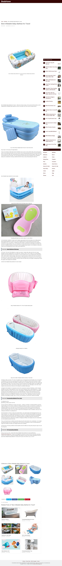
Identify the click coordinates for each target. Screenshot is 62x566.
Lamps (44, 170)
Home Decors (54, 163)
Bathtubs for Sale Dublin (6, 535)
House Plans (45, 168)
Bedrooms (45, 154)
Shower (44, 175)
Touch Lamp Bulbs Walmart (51, 131)
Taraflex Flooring (49, 101)
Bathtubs (3, 520)
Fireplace (54, 159)
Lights (53, 170)
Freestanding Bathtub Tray (27, 551)
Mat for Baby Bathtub (26, 535)
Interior (53, 168)
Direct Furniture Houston (50, 127)
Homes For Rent (46, 166)
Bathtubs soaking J (5, 519)
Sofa (53, 175)
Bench (53, 154)
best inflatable (5, 502)
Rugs (53, 173)
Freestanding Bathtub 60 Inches (28, 519)
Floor (44, 161)
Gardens (44, 163)
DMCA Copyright (33, 561)
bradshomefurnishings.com (6, 434)
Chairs (53, 157)
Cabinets (45, 157)
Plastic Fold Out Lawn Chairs (51, 71)
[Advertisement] (31, 12)
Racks (44, 173)
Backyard (45, 152)
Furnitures (54, 161)
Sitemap (24, 561)
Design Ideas (45, 159)
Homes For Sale (55, 166)
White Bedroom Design (50, 135)
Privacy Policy (28, 561)
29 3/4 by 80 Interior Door (51, 118)
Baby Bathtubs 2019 (5, 551)
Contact (38, 561)
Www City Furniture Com (50, 105)
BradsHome (6, 1)
